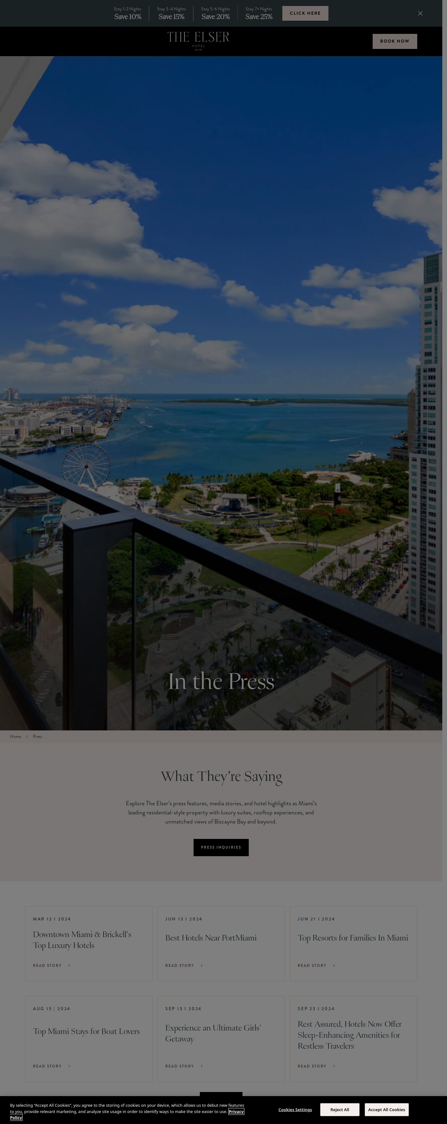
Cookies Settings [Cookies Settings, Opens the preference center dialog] (295, 1109)
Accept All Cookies (386, 1109)
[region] (223, 1110)
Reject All (339, 1109)
